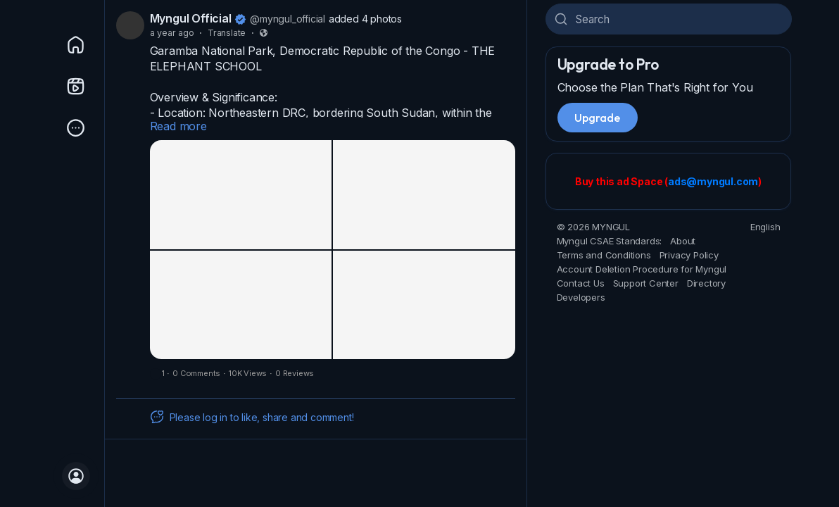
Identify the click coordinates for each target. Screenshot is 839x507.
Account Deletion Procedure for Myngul (642, 269)
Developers (581, 297)
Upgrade (597, 118)
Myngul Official (191, 18)
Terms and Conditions (604, 255)
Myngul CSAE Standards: (609, 240)
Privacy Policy (689, 255)
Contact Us (581, 283)
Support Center (646, 283)
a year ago (172, 32)
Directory (706, 283)
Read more (178, 126)
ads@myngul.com (713, 181)
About (682, 240)
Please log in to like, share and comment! (252, 417)
